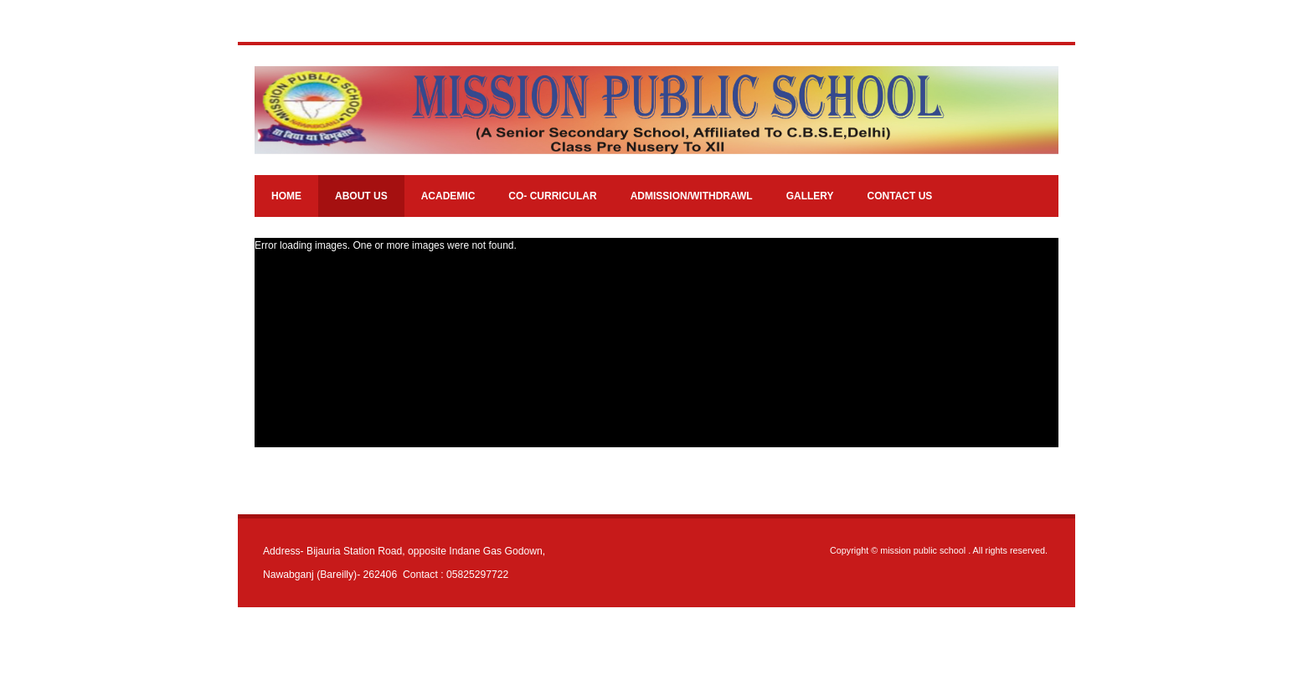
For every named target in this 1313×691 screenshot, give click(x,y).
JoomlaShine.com (708, 656)
